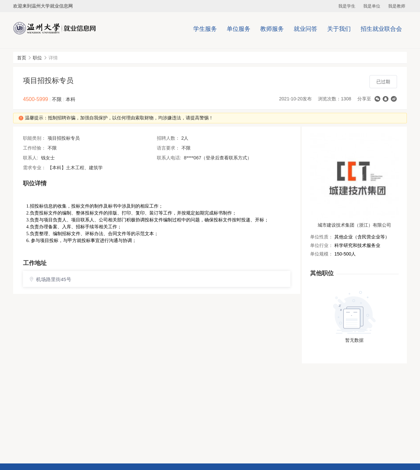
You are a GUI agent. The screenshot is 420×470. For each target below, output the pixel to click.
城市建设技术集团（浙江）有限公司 (354, 225)
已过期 (383, 81)
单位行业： (321, 245)
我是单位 (371, 6)
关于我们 (339, 29)
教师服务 (272, 29)
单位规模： (321, 253)
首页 (21, 57)
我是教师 (396, 6)
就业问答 (305, 29)
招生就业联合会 (381, 29)
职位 (37, 57)
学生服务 (205, 29)
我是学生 (346, 6)
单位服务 (238, 29)
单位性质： (321, 236)
